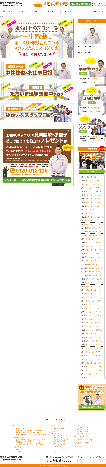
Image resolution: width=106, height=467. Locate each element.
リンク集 (76, 425)
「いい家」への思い (37, 11)
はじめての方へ (18, 425)
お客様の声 (20, 451)
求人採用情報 (58, 446)
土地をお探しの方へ (99, 5)
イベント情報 (55, 425)
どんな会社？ (68, 11)
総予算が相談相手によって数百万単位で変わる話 (32, 434)
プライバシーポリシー (58, 452)
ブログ (83, 11)
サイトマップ (60, 419)
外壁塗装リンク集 (82, 431)
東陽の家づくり (53, 11)
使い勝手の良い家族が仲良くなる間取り (29, 432)
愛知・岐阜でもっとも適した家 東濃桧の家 (30, 440)
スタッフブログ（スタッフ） (83, 440)
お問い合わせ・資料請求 (59, 449)
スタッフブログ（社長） (82, 437)
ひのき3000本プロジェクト (63, 442)
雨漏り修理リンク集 (83, 433)
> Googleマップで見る (76, 460)
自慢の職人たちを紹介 (61, 440)
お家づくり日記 (98, 11)
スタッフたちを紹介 (60, 438)
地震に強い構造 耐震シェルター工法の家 (29, 442)
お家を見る (22, 11)
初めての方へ (7, 11)
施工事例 (19, 449)
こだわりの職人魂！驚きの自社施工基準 (29, 444)
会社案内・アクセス (60, 433)
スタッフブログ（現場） (82, 443)
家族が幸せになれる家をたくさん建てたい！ (31, 430)
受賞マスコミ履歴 (59, 444)
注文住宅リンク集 (82, 429)
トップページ (45, 419)
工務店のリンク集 (82, 427)
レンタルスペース (79, 446)
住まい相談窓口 (59, 435)
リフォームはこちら (99, 3)
